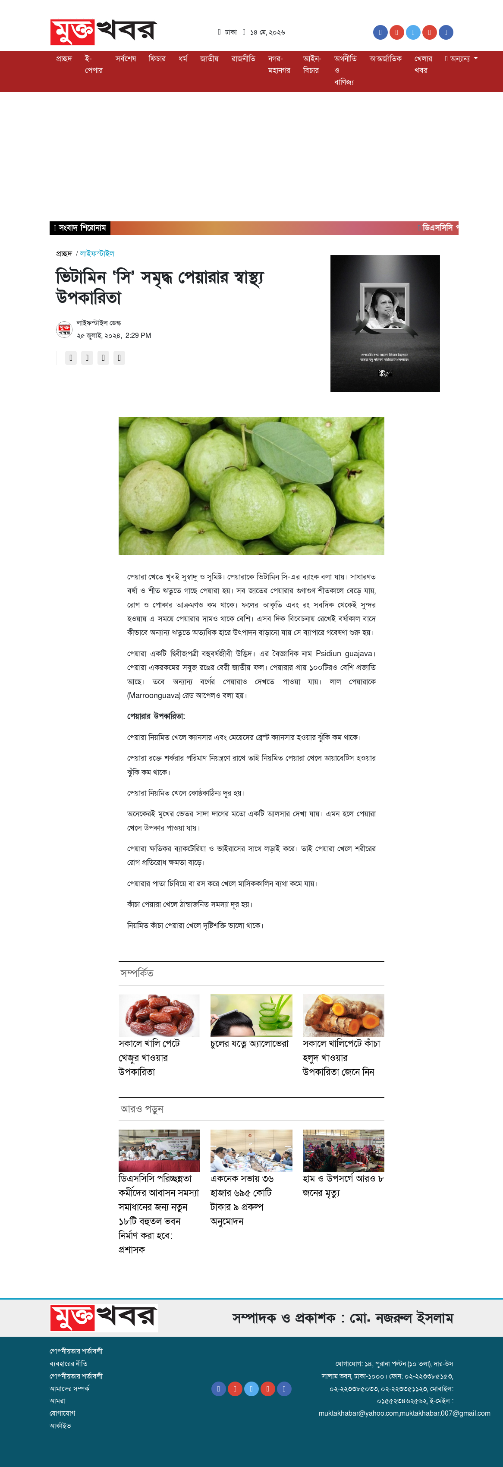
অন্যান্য (458, 59)
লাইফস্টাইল (97, 254)
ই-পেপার (94, 65)
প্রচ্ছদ (64, 59)
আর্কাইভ (60, 1426)
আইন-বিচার (312, 65)
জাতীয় (209, 59)
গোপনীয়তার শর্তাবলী (76, 1351)
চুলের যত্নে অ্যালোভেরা (250, 1044)
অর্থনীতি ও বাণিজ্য (345, 70)
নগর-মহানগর (279, 65)
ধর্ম (183, 59)
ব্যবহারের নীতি (69, 1364)
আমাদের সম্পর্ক (69, 1389)
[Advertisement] (251, 156)
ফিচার (157, 59)
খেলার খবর (423, 65)
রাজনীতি (243, 59)
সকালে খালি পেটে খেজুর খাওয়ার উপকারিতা (149, 1058)
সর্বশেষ (126, 59)
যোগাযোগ (62, 1413)
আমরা (57, 1401)
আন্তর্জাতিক (386, 59)
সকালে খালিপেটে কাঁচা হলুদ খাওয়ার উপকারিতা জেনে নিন (341, 1058)
